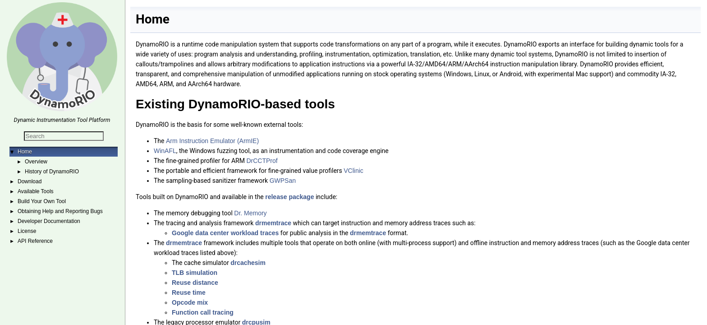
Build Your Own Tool (42, 201)
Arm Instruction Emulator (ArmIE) (212, 140)
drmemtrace (273, 223)
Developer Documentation (49, 221)
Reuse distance (195, 282)
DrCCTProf (261, 160)
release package (289, 196)
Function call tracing (203, 312)
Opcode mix (190, 302)
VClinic (353, 170)
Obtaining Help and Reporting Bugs (60, 211)
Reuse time (189, 292)
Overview (36, 161)
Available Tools (36, 191)
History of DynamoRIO (52, 171)
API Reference (35, 241)
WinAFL (165, 150)
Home (25, 152)
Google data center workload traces (225, 233)
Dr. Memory (250, 213)
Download (29, 181)
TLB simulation (194, 272)
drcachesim (248, 262)
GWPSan (283, 180)
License (27, 231)
